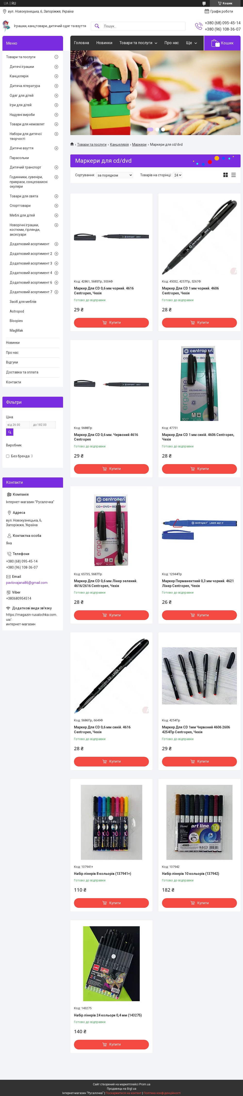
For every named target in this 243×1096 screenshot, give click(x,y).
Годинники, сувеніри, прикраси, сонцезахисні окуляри (29, 181)
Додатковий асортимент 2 (31, 254)
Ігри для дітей (21, 105)
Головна (81, 42)
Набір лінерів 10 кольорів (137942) (190, 874)
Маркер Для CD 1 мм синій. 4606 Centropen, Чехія (198, 437)
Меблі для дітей (22, 215)
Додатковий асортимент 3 (31, 263)
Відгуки (12, 362)
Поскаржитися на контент (123, 1093)
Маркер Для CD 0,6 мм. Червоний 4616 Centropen (106, 437)
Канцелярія (119, 144)
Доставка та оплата (22, 372)
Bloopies (16, 321)
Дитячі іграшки (22, 67)
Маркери (139, 144)
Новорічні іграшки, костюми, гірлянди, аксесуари (25, 229)
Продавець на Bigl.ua (121, 1088)
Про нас (171, 42)
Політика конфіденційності (162, 1093)
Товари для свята (24, 196)
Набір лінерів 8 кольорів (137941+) (102, 874)
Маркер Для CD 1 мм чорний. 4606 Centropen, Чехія (190, 290)
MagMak (16, 330)
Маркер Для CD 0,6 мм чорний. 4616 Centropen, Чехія (104, 290)
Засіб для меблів (23, 302)
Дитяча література (25, 86)
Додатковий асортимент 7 (31, 292)
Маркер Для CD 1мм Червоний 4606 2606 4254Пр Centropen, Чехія (196, 729)
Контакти (13, 382)
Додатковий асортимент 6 (31, 282)
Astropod (17, 311)
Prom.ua (144, 1084)
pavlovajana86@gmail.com (27, 583)
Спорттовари (20, 206)
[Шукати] (97, 26)
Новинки (104, 42)
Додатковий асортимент (29, 244)
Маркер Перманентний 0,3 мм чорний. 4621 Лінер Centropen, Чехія (198, 583)
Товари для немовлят (27, 124)
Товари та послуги (136, 42)
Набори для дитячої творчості (26, 136)
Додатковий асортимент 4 (31, 273)
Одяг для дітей (21, 95)
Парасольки (19, 158)
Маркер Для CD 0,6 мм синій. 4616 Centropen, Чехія (102, 729)
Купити (115, 322)
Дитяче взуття (21, 148)
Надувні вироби (22, 115)
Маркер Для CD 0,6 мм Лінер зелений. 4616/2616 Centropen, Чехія (105, 583)
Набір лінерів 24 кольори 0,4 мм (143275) (108, 1015)
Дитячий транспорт (25, 167)
